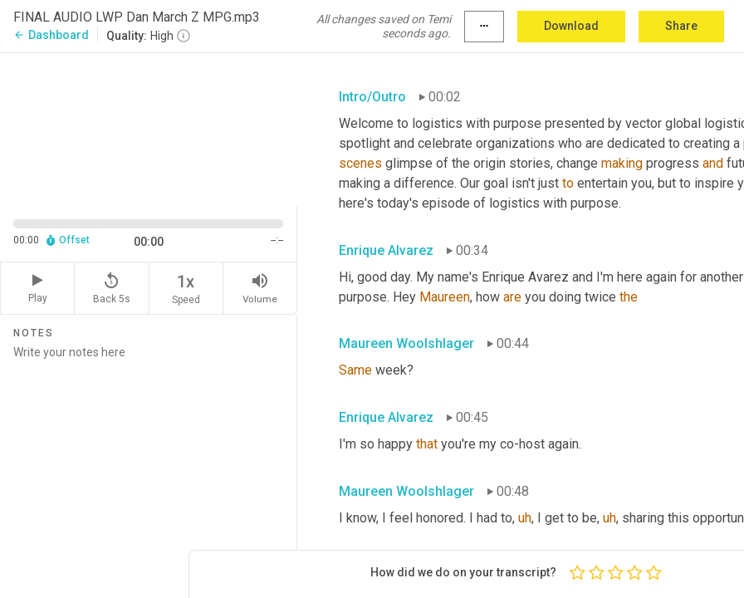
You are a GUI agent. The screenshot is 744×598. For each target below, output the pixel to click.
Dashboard (51, 35)
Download (571, 25)
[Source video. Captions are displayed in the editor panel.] (148, 127)
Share (681, 25)
